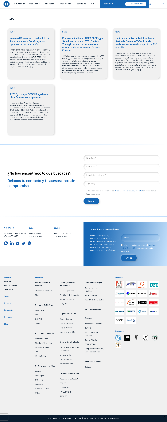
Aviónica (38, 371)
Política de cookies (87, 418)
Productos (35, 4)
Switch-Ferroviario (66, 364)
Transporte (8, 289)
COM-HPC (39, 315)
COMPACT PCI (65, 388)
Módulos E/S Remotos (43, 343)
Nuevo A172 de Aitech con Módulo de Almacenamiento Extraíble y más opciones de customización (29, 41)
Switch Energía (65, 355)
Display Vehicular (66, 328)
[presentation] (4, 417)
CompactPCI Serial (42, 389)
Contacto (108, 4)
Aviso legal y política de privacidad (62, 418)
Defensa (7, 281)
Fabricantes (67, 4)
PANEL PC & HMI (66, 392)
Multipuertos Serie (42, 347)
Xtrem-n (7, 303)
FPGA (37, 393)
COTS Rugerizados (67, 291)
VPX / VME (64, 304)
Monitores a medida (67, 332)
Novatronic (20, 4)
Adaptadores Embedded (69, 379)
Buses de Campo (41, 339)
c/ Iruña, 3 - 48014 (36, 233)
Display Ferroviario (66, 323)
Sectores (51, 4)
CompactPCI (39, 384)
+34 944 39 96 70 (137, 4)
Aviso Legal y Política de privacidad (129, 191)
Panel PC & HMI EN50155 (94, 300)
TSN (36, 352)
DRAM (37, 295)
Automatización (10, 285)
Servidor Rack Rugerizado (69, 295)
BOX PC (63, 383)
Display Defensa (66, 319)
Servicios (81, 4)
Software (88, 367)
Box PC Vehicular (91, 295)
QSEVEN (38, 319)
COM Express (40, 310)
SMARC (38, 323)
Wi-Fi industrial (40, 356)
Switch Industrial (66, 359)
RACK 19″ (63, 396)
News (12, 32)
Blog (91, 4)
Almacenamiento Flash (43, 291)
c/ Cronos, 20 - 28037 (62, 233)
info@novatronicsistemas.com (15, 233)
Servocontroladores (67, 299)
